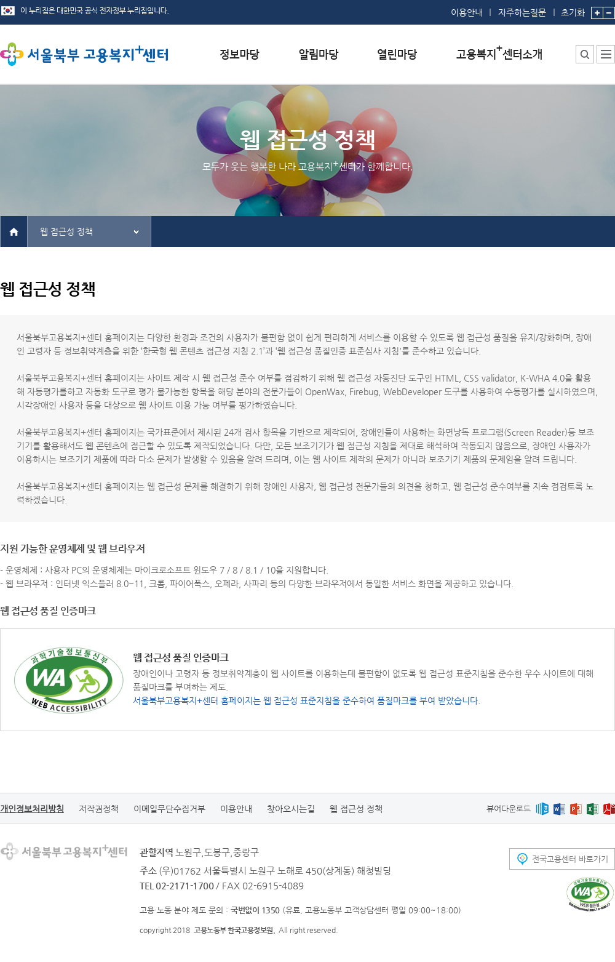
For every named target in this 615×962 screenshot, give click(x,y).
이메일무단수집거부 (169, 809)
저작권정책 (99, 809)
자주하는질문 (522, 12)
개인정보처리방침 (32, 809)
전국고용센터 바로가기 (570, 859)
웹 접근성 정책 (66, 231)
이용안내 (467, 12)
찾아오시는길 (291, 809)
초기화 (573, 8)
